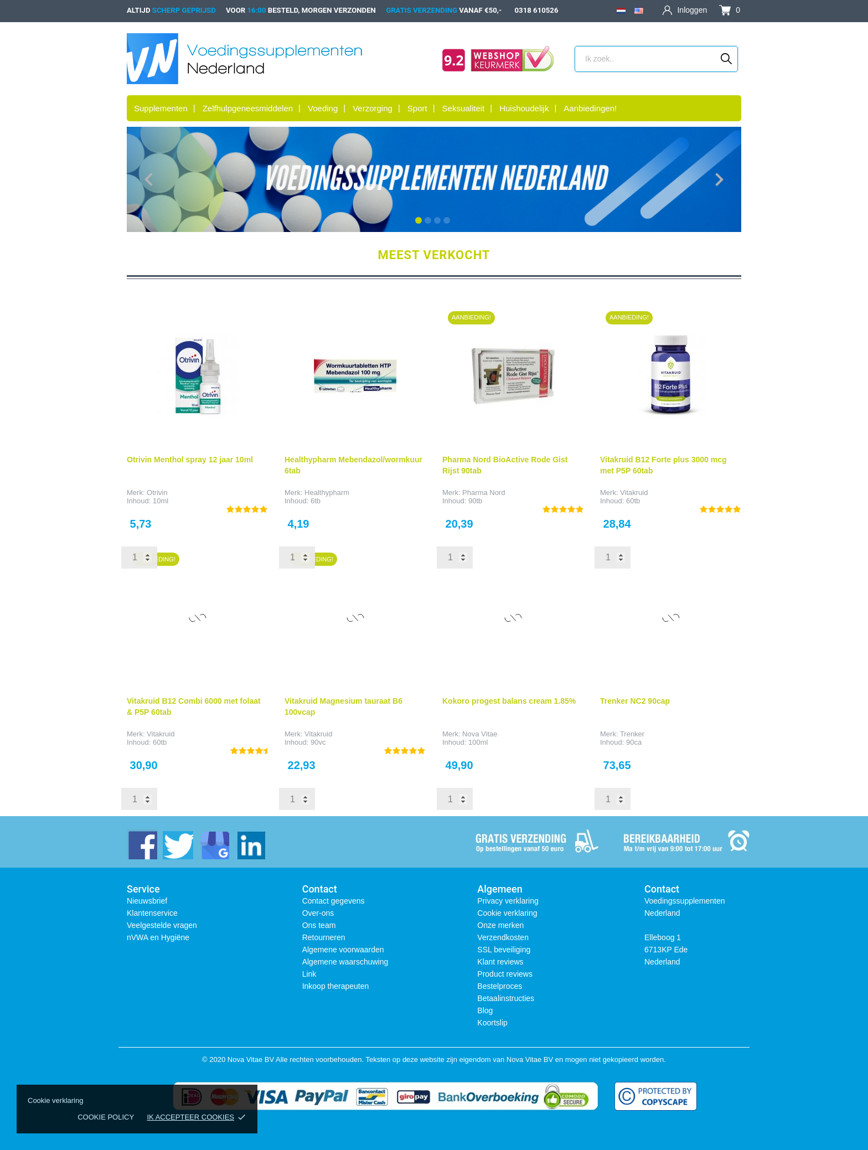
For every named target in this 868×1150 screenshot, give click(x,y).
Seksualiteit (463, 108)
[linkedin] (250, 844)
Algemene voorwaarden (343, 949)
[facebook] (142, 844)
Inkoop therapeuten (335, 986)
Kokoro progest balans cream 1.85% (509, 701)
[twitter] (178, 844)
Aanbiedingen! (590, 108)
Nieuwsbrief (147, 900)
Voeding (323, 108)
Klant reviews (500, 961)
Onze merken (500, 925)
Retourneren (323, 937)
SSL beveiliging (503, 949)
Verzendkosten (503, 937)
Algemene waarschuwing (345, 961)
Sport (417, 108)
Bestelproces (499, 986)
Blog (485, 1010)
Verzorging (372, 108)
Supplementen (161, 108)
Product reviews (505, 973)
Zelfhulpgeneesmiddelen (248, 108)
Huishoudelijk (524, 108)
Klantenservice (152, 913)
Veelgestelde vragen (162, 925)
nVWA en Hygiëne (158, 937)
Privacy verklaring (507, 900)
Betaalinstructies (505, 998)
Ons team (319, 925)
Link (309, 973)
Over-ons (318, 913)
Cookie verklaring (507, 913)
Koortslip (492, 1022)
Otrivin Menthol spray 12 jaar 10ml (190, 459)
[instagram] (214, 844)
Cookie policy (106, 1117)
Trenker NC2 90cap (635, 701)
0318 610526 (537, 10)
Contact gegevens (333, 900)
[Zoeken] (726, 58)
